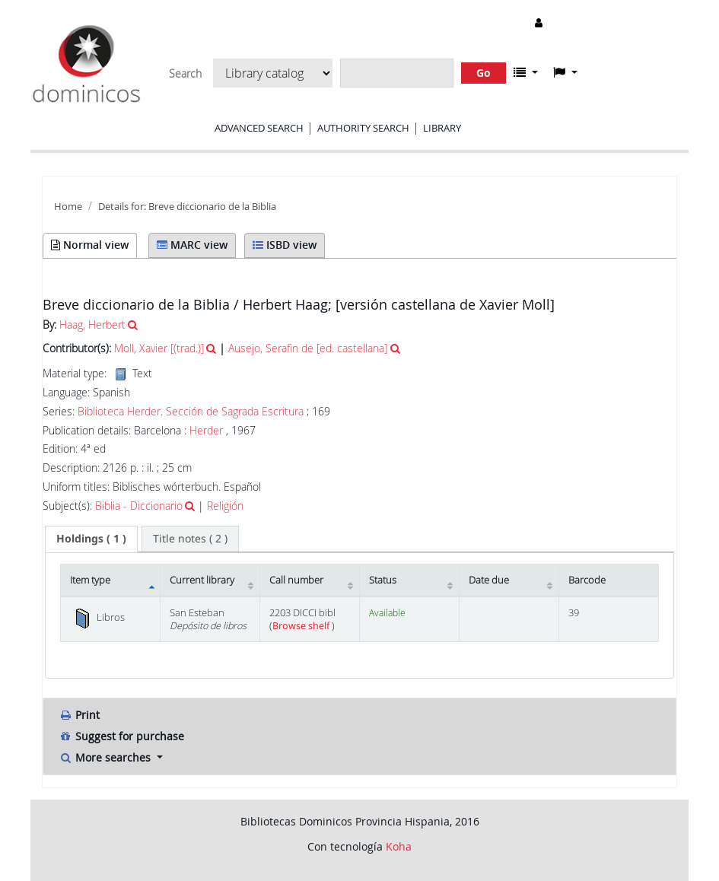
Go (483, 72)
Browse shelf (302, 625)
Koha (399, 846)
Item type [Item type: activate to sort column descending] (90, 580)
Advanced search (259, 128)
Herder (206, 430)
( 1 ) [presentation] (91, 538)
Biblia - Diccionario (139, 505)
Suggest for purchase (121, 736)
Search (185, 74)
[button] (526, 72)
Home (68, 206)
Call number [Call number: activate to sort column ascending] (296, 580)
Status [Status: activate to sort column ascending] (382, 580)
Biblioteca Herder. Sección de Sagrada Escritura (191, 411)
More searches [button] (106, 757)
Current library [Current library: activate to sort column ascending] (202, 580)
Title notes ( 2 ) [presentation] (190, 538)
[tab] (91, 539)
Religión (225, 505)
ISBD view (285, 244)
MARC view (192, 244)
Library (442, 128)
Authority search (363, 128)
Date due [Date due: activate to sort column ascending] (489, 580)
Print (79, 715)
